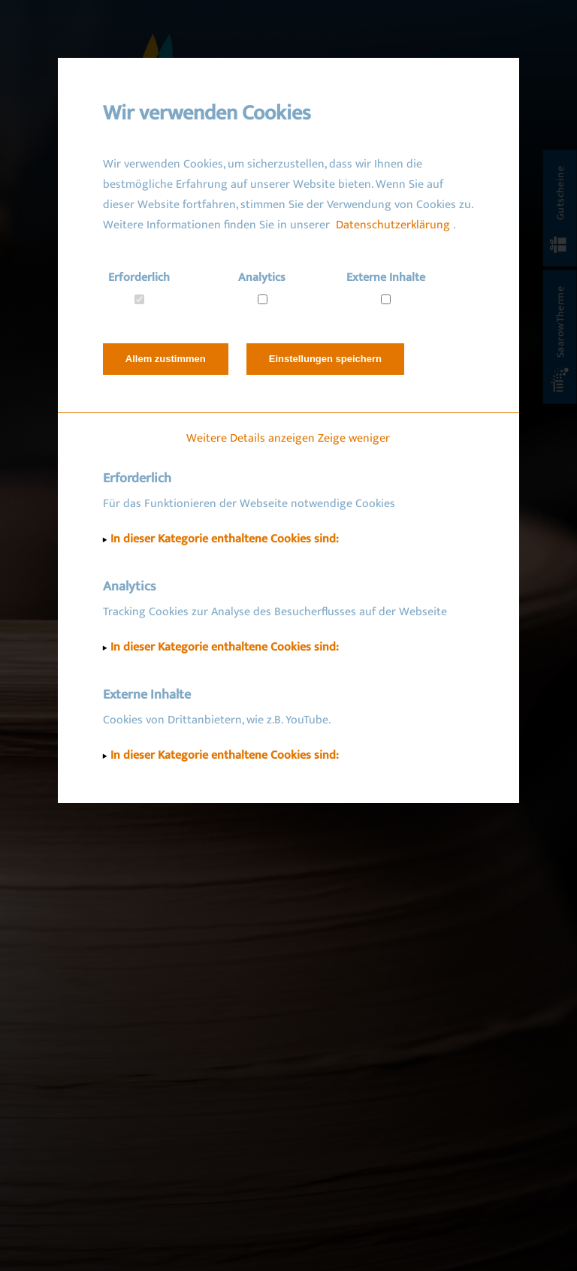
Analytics (261, 277)
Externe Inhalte (385, 277)
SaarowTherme (560, 339)
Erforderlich (139, 277)
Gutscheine (559, 209)
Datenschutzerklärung (393, 225)
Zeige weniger (354, 438)
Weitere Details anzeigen (250, 438)
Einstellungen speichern (325, 358)
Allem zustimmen (165, 358)
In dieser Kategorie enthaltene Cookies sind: (224, 539)
